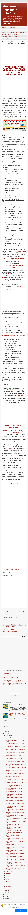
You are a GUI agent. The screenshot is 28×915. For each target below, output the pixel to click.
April (7, 881)
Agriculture (21, 32)
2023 (6, 733)
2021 (6, 890)
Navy (24, 29)
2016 (6, 900)
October (7, 739)
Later (7, 910)
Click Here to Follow (20, 251)
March (7, 882)
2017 (6, 898)
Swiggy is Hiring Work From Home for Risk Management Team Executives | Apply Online (12, 681)
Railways (19, 27)
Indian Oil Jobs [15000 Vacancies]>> (10, 631)
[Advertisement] (14, 55)
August (7, 873)
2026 (6, 728)
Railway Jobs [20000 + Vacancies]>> (11, 628)
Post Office (4, 36)
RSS (4, 619)
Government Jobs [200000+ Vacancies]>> (12, 624)
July (7, 875)
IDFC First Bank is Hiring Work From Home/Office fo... (13, 863)
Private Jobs (8, 569)
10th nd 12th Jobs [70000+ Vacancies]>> (11, 629)
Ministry (11, 29)
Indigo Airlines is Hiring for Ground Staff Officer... (16, 830)
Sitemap (13, 38)
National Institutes (17, 34)
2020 (6, 892)
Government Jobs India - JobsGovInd (11, 10)
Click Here (20, 395)
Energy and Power (12, 32)
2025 (6, 729)
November (8, 737)
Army (9, 34)
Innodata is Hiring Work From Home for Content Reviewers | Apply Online (17, 705)
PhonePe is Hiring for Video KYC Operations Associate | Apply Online (12, 675)
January (7, 886)
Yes (21, 910)
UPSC (19, 29)
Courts (15, 36)
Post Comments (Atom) (13, 615)
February (8, 884)
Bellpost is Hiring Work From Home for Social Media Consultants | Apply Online (14, 673)
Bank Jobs (12, 27)
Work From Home (15, 569)
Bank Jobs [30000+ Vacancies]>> (10, 626)
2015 (6, 901)
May (7, 879)
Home (14, 612)
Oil (15, 29)
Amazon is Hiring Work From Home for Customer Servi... (14, 789)
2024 (6, 731)
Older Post (22, 612)
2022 (6, 888)
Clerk (10, 36)
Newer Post (6, 612)
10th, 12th (4, 29)
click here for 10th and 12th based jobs (13, 335)
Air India (4, 34)
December (8, 735)
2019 (6, 894)
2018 (6, 896)
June (7, 877)
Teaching (4, 32)
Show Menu (5, 27)
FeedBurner (17, 698)
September (8, 871)
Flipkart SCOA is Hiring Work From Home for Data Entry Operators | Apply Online (17, 714)
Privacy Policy (5, 38)
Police (20, 36)
